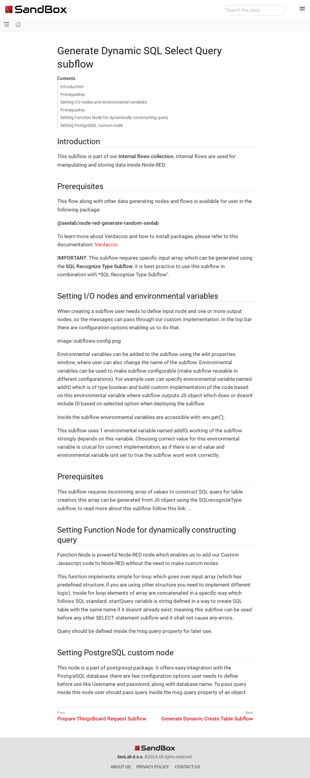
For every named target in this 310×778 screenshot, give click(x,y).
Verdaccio (106, 244)
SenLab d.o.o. (130, 756)
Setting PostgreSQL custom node (91, 125)
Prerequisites (72, 94)
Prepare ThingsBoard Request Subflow (101, 719)
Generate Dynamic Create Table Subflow (207, 719)
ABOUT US (120, 766)
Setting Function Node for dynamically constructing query (114, 117)
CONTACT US (187, 766)
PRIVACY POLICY (152, 766)
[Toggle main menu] (302, 9)
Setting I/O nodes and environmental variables (103, 102)
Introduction (72, 86)
